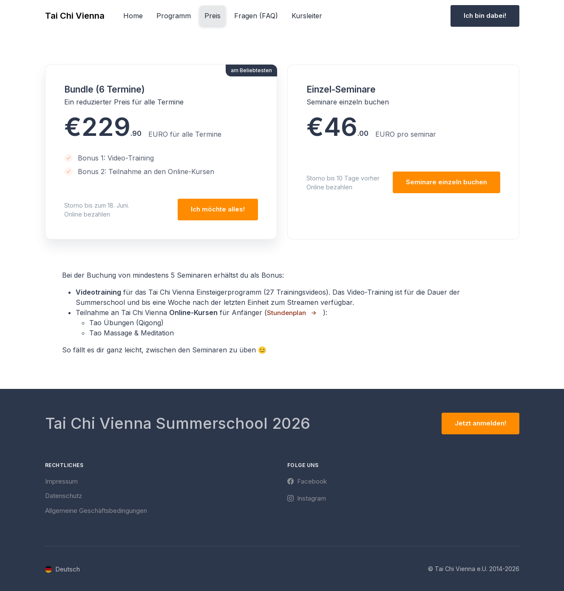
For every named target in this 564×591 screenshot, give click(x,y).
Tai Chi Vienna (75, 16)
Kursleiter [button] (307, 15)
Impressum (61, 481)
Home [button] (133, 15)
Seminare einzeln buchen (446, 182)
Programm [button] (173, 15)
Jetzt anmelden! (480, 423)
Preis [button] (212, 15)
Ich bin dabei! (485, 15)
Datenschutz (63, 496)
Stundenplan (286, 313)
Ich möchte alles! (218, 209)
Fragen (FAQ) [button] (256, 15)
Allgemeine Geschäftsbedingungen (96, 511)
